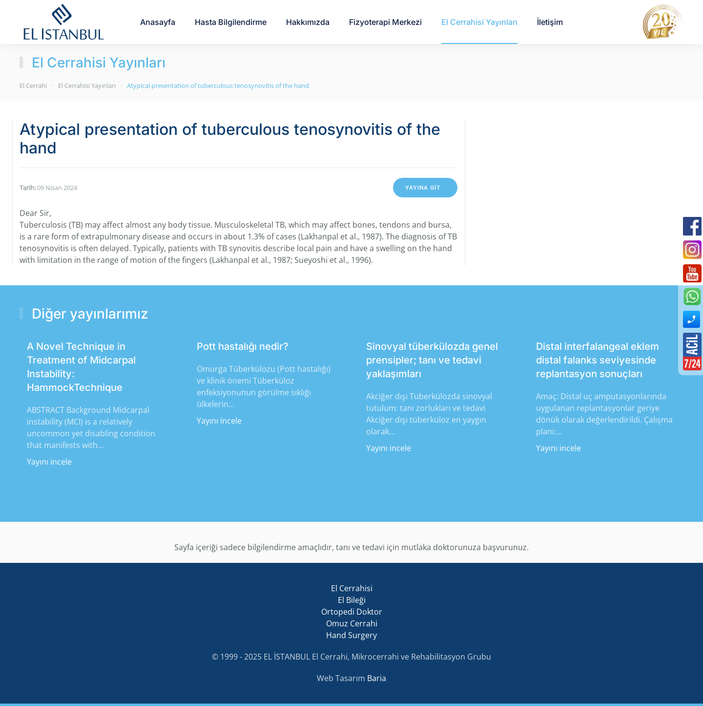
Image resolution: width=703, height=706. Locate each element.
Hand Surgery (351, 635)
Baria (376, 678)
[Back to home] (63, 22)
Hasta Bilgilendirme (231, 22)
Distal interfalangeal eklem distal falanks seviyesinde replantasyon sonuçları (597, 360)
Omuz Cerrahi (351, 623)
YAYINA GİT (422, 187)
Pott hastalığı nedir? (243, 346)
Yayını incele (49, 461)
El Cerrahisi (351, 588)
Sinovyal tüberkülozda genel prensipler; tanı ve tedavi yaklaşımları (432, 360)
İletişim (550, 22)
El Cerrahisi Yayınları (479, 22)
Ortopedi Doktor (351, 611)
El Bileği (352, 600)
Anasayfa (157, 22)
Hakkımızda (308, 22)
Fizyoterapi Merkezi (385, 22)
